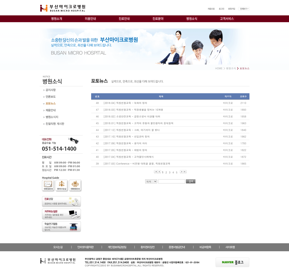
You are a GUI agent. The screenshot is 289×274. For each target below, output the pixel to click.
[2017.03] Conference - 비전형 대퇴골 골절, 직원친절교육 (136, 163)
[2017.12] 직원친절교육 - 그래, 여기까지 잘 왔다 (131, 130)
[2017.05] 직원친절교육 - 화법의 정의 (125, 150)
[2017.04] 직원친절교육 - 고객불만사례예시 (128, 156)
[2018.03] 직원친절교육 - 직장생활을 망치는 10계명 (133, 109)
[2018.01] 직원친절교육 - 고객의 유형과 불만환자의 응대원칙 (138, 123)
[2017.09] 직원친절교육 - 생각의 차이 (125, 143)
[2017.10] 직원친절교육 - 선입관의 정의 (126, 136)
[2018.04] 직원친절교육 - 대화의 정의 (125, 103)
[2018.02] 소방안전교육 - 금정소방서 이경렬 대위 (131, 116)
